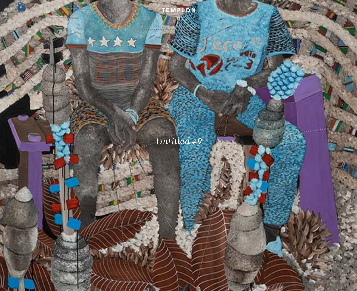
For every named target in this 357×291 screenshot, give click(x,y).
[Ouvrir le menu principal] (343, 10)
